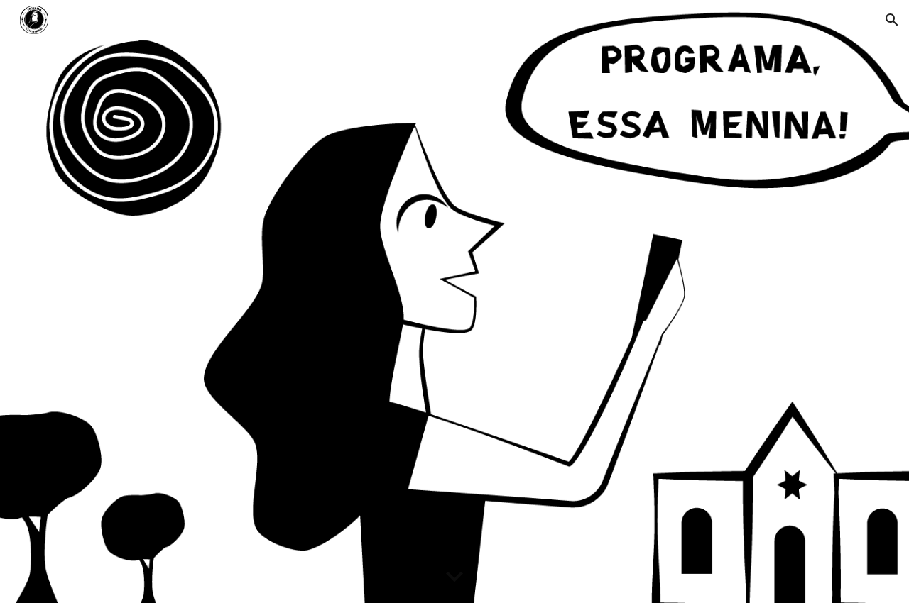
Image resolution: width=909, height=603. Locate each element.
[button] (892, 20)
